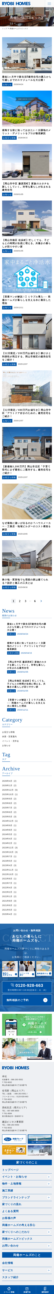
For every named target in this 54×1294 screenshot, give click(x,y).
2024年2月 (7, 843)
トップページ (10, 1169)
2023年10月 (8, 852)
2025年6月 (7, 812)
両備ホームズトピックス (17, 1238)
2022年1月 (7, 896)
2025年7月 (7, 807)
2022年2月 (7, 892)
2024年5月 (7, 834)
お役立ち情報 (8, 732)
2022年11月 (8, 870)
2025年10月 (8, 794)
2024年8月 (7, 830)
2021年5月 (7, 910)
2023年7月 (7, 856)
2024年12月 (8, 821)
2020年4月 (7, 914)
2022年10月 (8, 874)
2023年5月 (7, 861)
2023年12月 (8, 847)
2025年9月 (7, 799)
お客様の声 (9, 1218)
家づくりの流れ (11, 1204)
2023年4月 (7, 865)
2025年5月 (7, 816)
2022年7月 (7, 883)
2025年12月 (8, 790)
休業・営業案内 (9, 736)
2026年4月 (7, 781)
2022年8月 (7, 878)
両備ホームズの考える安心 (18, 1225)
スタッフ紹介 (10, 1277)
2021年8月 (7, 901)
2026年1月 (7, 785)
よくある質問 (10, 1211)
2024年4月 (7, 839)
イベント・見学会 (10, 741)
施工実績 (7, 1190)
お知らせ (6, 745)
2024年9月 (7, 825)
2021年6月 (7, 905)
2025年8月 (7, 803)
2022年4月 (7, 887)
